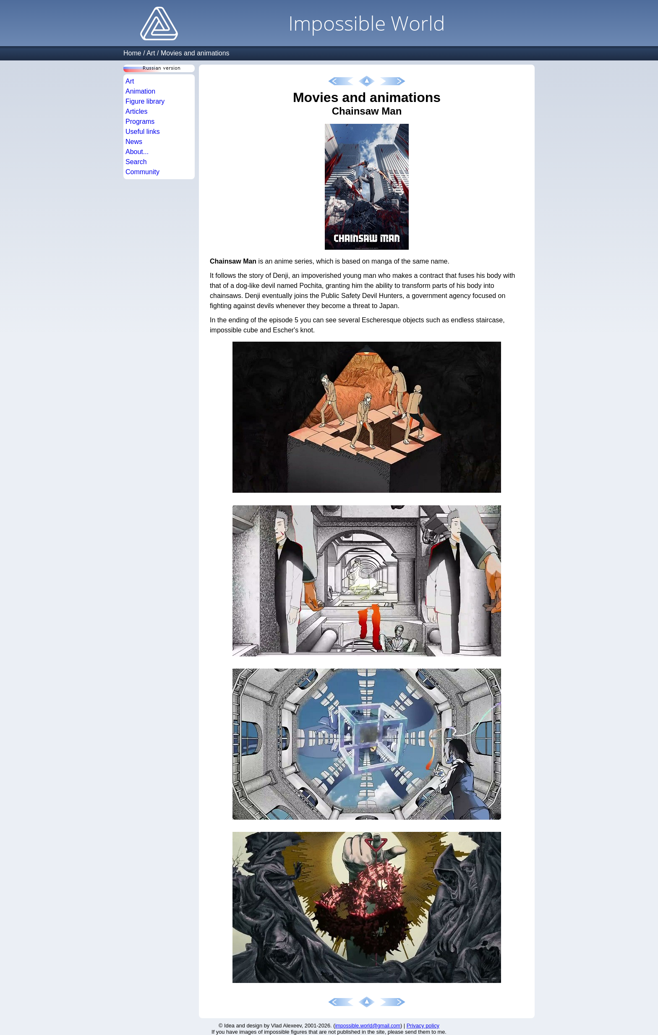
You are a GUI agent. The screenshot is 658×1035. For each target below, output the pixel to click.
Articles (136, 111)
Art (150, 53)
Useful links (142, 131)
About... (137, 151)
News (133, 141)
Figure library (144, 101)
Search (136, 161)
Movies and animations (195, 53)
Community (142, 171)
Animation (140, 91)
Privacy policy (423, 1025)
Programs (139, 121)
